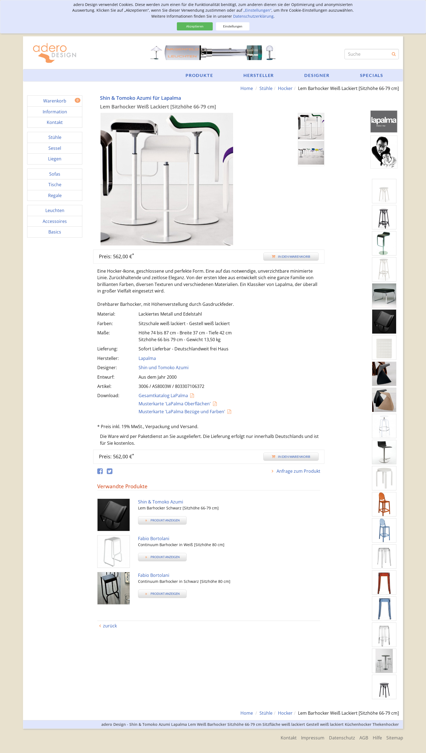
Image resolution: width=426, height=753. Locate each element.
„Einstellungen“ (257, 10)
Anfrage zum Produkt (297, 471)
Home (246, 88)
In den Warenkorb (291, 256)
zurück (110, 626)
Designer (316, 75)
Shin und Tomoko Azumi (164, 368)
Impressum (309, 737)
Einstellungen (232, 26)
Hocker (285, 88)
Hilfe (376, 737)
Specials (371, 75)
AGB (362, 737)
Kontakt (284, 737)
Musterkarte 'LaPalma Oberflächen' (175, 403)
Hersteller (258, 75)
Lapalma (147, 358)
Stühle (265, 88)
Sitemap (394, 737)
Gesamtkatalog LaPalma (163, 396)
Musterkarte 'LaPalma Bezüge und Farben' (182, 412)
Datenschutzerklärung (253, 16)
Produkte (199, 75)
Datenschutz (339, 737)
